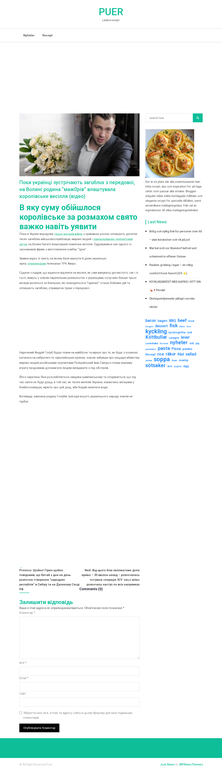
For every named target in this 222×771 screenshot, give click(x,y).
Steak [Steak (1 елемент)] (174, 360)
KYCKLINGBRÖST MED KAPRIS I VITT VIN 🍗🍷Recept (175, 286)
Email (23, 678)
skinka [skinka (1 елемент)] (148, 360)
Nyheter (29, 35)
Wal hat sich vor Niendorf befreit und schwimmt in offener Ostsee (173, 252)
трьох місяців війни (68, 234)
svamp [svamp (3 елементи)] (183, 360)
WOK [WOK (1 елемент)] (169, 366)
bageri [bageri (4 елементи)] (162, 321)
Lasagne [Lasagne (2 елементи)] (174, 337)
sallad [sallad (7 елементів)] (190, 354)
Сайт (22, 694)
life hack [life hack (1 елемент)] (164, 343)
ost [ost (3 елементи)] (191, 343)
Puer (111, 12)
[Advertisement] (111, 72)
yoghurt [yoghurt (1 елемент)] (178, 366)
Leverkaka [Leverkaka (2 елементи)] (151, 343)
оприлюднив (37, 263)
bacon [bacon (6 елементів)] (150, 320)
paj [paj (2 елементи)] (197, 343)
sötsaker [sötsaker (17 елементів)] (155, 365)
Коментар (27, 613)
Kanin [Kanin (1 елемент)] (182, 326)
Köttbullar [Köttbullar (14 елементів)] (156, 337)
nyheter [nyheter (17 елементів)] (179, 342)
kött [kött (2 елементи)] (189, 332)
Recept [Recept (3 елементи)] (150, 354)
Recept (47, 35)
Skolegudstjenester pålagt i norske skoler (172, 302)
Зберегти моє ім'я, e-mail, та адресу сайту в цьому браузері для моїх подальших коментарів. (78, 715)
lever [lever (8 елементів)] (185, 337)
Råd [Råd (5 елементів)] (181, 354)
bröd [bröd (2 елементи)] (191, 320)
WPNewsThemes (191, 764)
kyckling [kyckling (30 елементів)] (156, 331)
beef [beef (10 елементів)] (182, 320)
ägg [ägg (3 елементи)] (186, 366)
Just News (167, 764)
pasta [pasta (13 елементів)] (164, 348)
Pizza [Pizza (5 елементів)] (176, 349)
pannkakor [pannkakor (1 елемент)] (150, 349)
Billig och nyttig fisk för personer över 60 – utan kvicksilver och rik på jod (175, 235)
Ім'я (22, 663)
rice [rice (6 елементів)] (160, 354)
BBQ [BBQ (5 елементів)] (172, 321)
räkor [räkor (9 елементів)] (171, 354)
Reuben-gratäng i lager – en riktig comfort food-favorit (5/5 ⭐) (171, 269)
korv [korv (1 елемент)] (189, 326)
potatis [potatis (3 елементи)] (187, 349)
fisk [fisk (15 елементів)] (174, 325)
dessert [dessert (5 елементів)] (161, 326)
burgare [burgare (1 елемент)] (149, 326)
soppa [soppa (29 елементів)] (162, 359)
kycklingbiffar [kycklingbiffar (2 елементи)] (177, 332)
